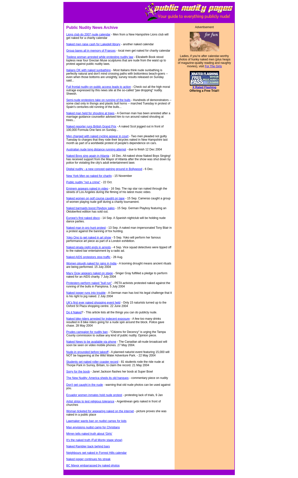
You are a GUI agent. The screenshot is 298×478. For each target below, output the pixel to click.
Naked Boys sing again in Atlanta (87, 156)
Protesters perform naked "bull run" (89, 283)
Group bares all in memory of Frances (91, 50)
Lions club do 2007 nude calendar (88, 34)
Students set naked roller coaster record (92, 362)
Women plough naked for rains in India (91, 263)
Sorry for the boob (78, 371)
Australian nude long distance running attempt (96, 149)
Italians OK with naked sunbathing (88, 70)
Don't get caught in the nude (84, 385)
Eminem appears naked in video (87, 188)
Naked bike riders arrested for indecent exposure (98, 318)
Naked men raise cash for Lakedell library (93, 44)
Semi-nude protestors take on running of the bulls (98, 100)
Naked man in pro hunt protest (86, 227)
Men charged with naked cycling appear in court (97, 136)
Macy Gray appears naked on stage (89, 273)
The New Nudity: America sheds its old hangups (97, 378)
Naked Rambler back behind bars (88, 446)
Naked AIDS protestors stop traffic (88, 257)
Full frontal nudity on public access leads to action (98, 87)
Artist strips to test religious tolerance (90, 401)
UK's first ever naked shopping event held (93, 302)
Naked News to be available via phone (91, 341)
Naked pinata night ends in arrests (88, 247)
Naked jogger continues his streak (88, 459)
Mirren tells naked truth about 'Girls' (89, 433)
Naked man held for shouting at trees (90, 113)
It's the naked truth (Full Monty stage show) (94, 440)
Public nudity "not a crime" (83, 182)
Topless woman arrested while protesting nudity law (99, 57)
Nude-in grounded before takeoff (87, 352)
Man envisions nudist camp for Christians (93, 427)
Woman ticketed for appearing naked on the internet (100, 411)
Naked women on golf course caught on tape (95, 198)
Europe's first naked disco (83, 218)
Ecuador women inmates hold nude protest (94, 395)
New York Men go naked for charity (89, 176)
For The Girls (213, 66)
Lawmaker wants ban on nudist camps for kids (96, 421)
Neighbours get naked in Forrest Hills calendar (96, 453)
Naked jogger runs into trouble (86, 293)
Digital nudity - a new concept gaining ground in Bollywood (104, 169)
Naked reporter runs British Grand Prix (91, 126)
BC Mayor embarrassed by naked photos (93, 465)
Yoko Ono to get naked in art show (88, 237)
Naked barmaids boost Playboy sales (90, 208)
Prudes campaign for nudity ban (87, 332)
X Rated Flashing (204, 87)
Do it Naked (74, 312)
